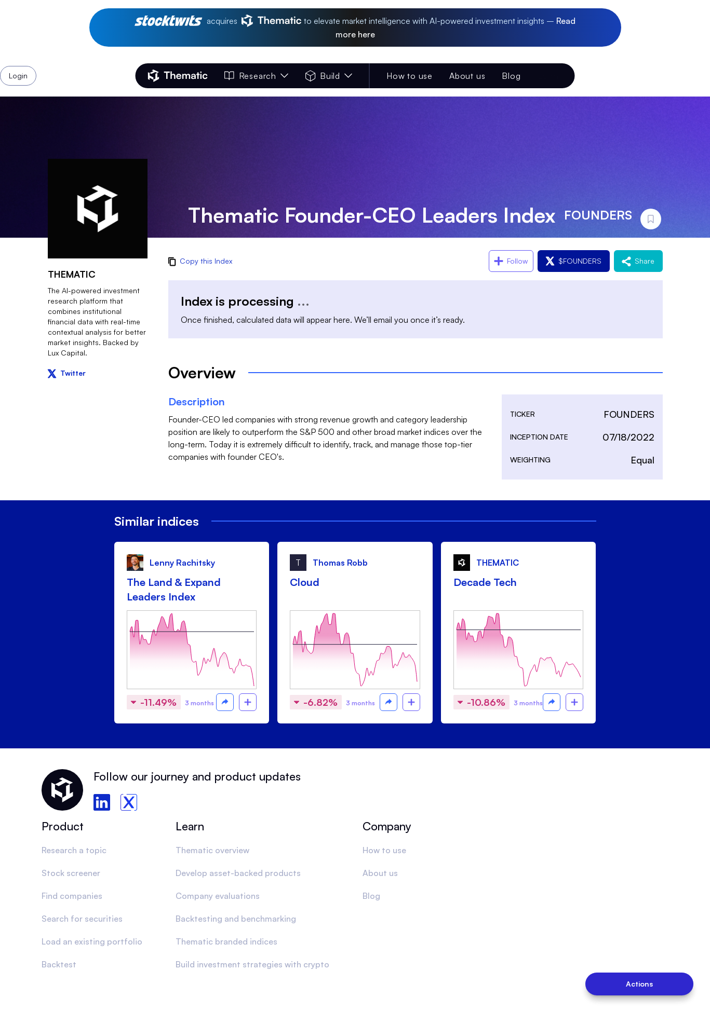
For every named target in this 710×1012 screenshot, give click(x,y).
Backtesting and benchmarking (236, 918)
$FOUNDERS (573, 260)
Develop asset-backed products (238, 873)
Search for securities (82, 918)
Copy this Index (200, 260)
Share (638, 260)
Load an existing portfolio (92, 941)
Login (548, 76)
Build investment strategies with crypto (252, 964)
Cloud (304, 582)
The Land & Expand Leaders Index (174, 589)
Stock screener (71, 873)
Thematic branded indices (226, 941)
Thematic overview (212, 850)
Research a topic (74, 850)
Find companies (72, 896)
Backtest (59, 964)
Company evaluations (218, 896)
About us (467, 76)
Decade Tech (485, 582)
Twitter (67, 372)
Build (329, 76)
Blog (511, 76)
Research (256, 76)
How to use (409, 76)
